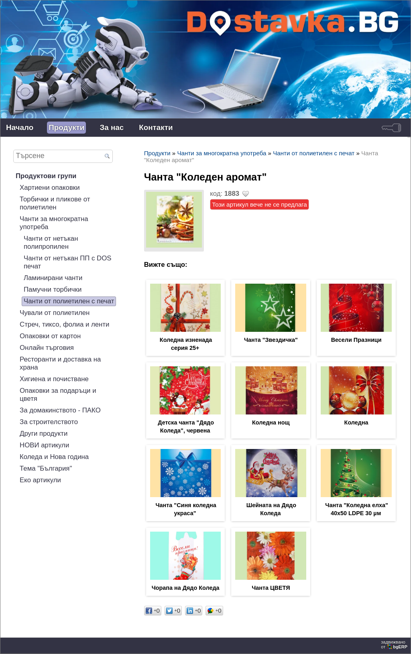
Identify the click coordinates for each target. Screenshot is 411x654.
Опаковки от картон (50, 336)
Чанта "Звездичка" (271, 340)
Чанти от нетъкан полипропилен (51, 242)
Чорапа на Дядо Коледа (186, 588)
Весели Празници (356, 340)
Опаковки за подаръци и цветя (58, 394)
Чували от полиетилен (55, 313)
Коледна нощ (271, 422)
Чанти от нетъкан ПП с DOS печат (67, 262)
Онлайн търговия (47, 347)
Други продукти (43, 433)
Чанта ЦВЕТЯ (271, 588)
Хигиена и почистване (54, 379)
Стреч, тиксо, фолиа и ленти (64, 324)
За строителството (49, 422)
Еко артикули (40, 480)
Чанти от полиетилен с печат (69, 301)
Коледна (356, 422)
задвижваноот (395, 644)
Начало (19, 127)
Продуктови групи (46, 176)
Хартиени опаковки (50, 187)
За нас (112, 127)
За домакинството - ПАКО (60, 410)
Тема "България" (46, 468)
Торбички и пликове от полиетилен (55, 203)
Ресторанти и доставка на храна (60, 363)
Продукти (66, 127)
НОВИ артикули (44, 445)
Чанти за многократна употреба (54, 223)
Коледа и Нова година (54, 457)
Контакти (156, 127)
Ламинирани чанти (53, 278)
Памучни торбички (52, 289)
